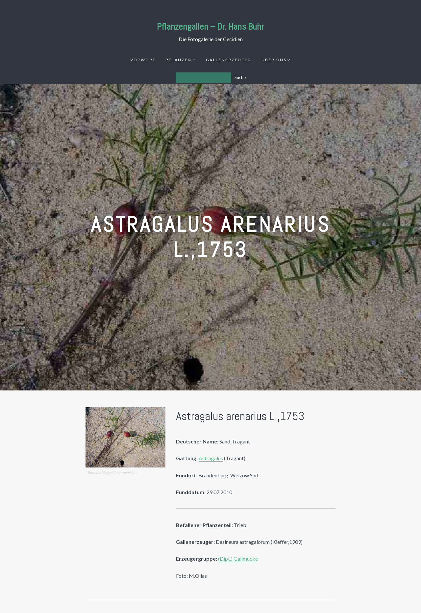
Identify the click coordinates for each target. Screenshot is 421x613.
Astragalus (211, 458)
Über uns (273, 59)
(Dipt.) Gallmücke (238, 558)
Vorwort (143, 59)
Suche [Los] (240, 77)
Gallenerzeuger (229, 59)
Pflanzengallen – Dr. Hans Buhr (210, 26)
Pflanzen (178, 59)
